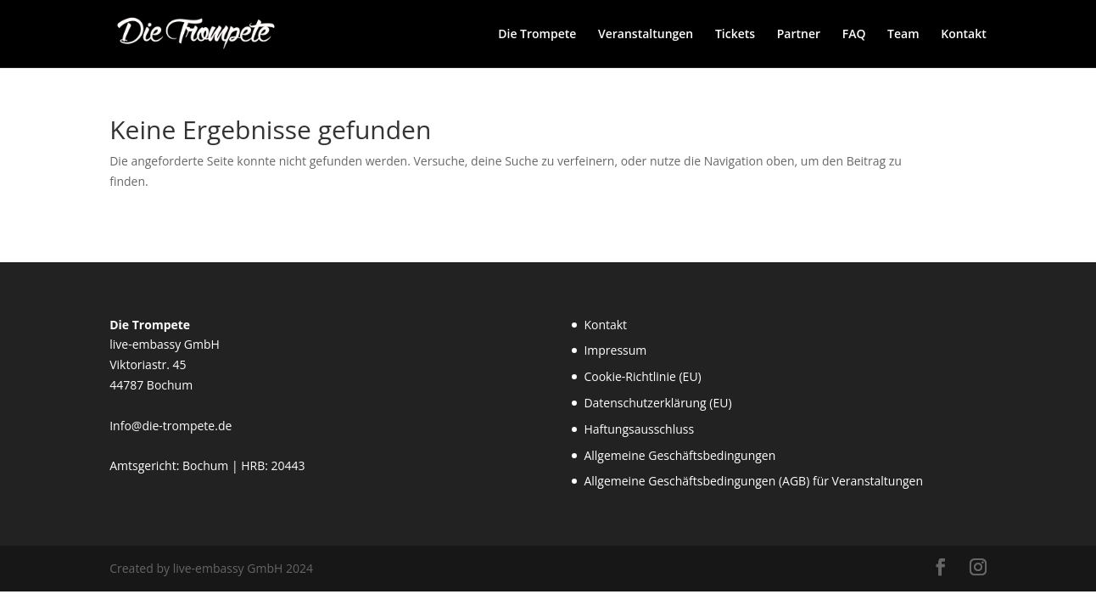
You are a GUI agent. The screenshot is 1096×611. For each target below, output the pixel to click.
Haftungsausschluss (639, 429)
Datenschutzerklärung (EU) (657, 403)
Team (903, 35)
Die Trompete (537, 35)
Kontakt (964, 35)
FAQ (854, 35)
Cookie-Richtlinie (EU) (642, 376)
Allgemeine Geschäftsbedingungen (679, 455)
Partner (798, 35)
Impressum (615, 350)
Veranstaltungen (645, 35)
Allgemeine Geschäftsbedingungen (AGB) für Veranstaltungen (753, 481)
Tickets (735, 35)
